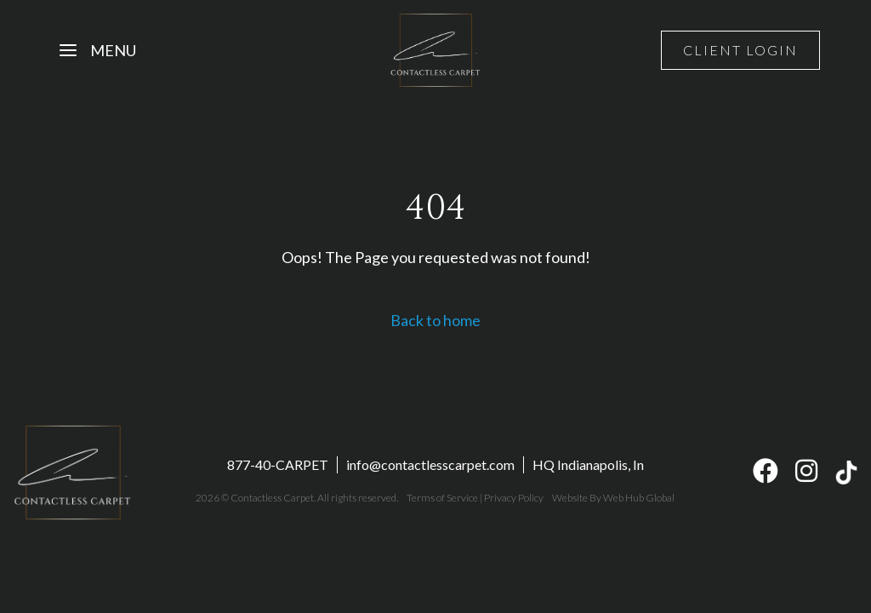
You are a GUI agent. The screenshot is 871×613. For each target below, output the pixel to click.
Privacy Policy (514, 497)
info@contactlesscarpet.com (430, 464)
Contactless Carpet (272, 497)
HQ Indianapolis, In (588, 464)
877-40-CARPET (277, 464)
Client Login (740, 50)
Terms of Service (442, 497)
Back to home (435, 320)
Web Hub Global (639, 497)
